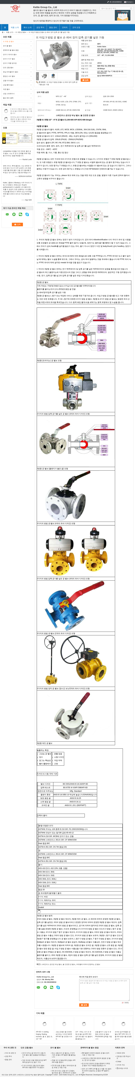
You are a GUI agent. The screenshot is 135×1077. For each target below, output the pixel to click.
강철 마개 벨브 (8, 81)
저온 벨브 (6, 89)
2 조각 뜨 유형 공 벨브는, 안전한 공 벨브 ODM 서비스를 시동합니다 (21, 111)
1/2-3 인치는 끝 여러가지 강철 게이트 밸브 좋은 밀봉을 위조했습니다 (34, 1055)
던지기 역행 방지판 (10, 63)
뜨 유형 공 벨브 (20, 32)
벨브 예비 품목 (8, 98)
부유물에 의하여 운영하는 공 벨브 (88, 964)
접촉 (86, 80)
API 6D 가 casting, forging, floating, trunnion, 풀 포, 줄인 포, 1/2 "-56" (44, 1035)
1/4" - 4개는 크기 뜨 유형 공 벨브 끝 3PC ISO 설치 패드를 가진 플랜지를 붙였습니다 (84, 1035)
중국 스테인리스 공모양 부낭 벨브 (25, 1075)
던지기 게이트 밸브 (10, 54)
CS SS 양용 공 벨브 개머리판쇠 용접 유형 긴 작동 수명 (64, 1066)
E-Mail (119, 1062)
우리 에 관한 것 (10, 1053)
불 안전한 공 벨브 (69, 964)
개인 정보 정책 (7, 1075)
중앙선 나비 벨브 (9, 76)
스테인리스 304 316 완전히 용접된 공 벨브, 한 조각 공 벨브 (96, 1059)
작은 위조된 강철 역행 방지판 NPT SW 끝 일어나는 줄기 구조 (34, 1061)
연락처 (65, 27)
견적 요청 (76, 27)
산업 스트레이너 (9, 94)
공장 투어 (40, 27)
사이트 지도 (121, 1065)
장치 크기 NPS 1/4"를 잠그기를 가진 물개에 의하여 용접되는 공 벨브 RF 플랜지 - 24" (96, 1071)
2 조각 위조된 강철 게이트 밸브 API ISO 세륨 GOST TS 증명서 (33, 1066)
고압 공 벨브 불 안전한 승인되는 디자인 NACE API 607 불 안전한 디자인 (64, 1035)
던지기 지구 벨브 (9, 59)
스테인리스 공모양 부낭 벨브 (51, 964)
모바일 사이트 (122, 1068)
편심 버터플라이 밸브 (10, 72)
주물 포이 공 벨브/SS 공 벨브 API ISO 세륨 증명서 (63, 1061)
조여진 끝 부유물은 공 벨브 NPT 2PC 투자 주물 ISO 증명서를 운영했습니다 (123, 1035)
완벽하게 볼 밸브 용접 (11, 50)
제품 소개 (15, 27)
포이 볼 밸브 (7, 46)
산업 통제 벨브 (8, 85)
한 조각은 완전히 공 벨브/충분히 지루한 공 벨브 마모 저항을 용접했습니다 (96, 1064)
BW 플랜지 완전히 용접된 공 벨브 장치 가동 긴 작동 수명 (95, 1054)
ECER (105, 1075)
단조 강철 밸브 (8, 67)
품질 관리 (53, 27)
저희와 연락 (121, 1053)
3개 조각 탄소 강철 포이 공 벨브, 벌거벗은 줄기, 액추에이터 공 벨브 (64, 1072)
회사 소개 (28, 27)
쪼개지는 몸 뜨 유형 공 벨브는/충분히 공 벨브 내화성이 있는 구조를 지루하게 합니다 (21, 119)
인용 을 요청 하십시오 (124, 1057)
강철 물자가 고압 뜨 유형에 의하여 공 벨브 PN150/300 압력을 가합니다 (103, 1035)
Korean (129, 2)
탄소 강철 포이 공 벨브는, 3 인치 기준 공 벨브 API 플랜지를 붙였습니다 (64, 1055)
